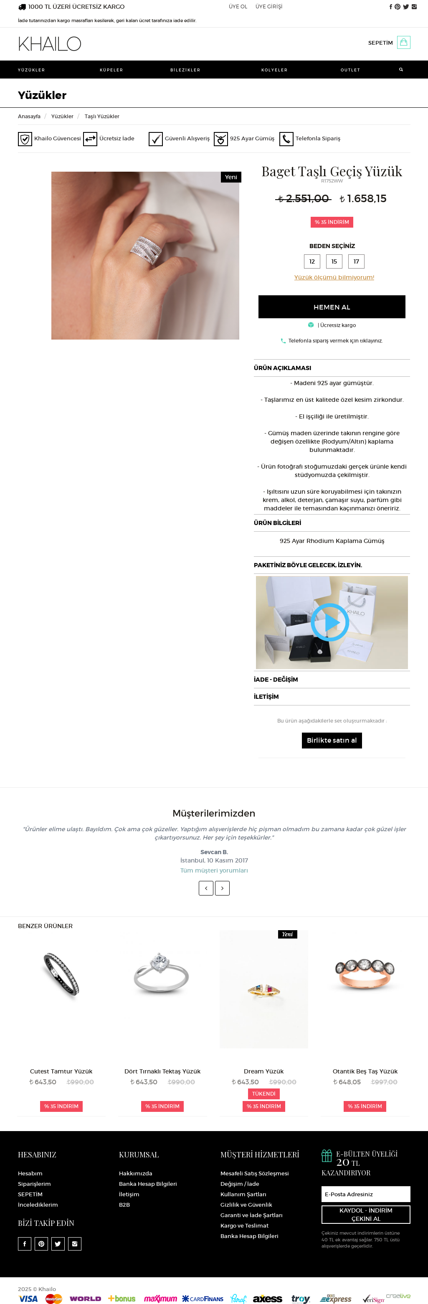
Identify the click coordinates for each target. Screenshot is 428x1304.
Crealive (398, 1296)
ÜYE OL (238, 6)
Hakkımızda (135, 1173)
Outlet (350, 70)
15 (334, 261)
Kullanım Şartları (243, 1194)
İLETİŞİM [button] (266, 696)
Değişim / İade (239, 1183)
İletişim (129, 1194)
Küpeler (112, 70)
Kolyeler (274, 70)
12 (312, 261)
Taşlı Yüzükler (102, 116)
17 (356, 261)
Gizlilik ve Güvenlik (246, 1204)
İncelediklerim (38, 1204)
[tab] (332, 368)
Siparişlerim (34, 1183)
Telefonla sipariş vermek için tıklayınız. (336, 340)
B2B (124, 1204)
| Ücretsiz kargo (332, 325)
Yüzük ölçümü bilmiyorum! (334, 277)
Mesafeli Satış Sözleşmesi (254, 1173)
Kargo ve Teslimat (244, 1225)
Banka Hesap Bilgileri (148, 1183)
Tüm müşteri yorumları (214, 870)
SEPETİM (380, 42)
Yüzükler (32, 70)
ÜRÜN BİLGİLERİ (277, 523)
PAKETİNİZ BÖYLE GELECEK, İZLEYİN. (308, 565)
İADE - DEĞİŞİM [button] (276, 679)
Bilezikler (185, 70)
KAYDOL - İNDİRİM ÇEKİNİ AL (366, 1215)
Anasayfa (29, 116)
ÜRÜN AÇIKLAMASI (282, 368)
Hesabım (30, 1173)
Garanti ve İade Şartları (251, 1215)
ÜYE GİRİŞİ (269, 6)
